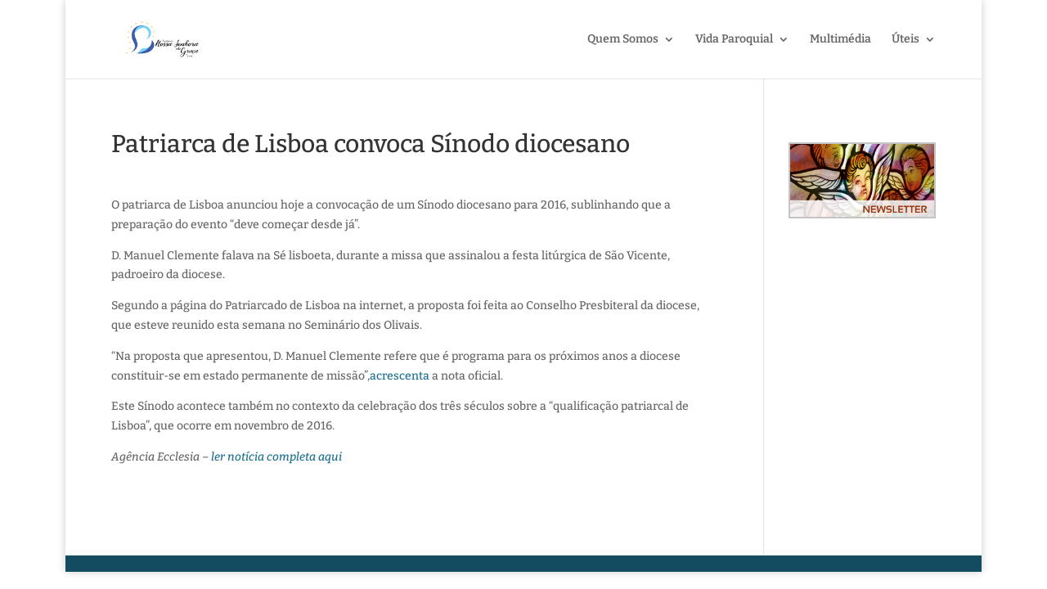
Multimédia (840, 40)
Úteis (905, 40)
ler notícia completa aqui (276, 457)
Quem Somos (622, 40)
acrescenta (399, 376)
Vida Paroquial (734, 40)
